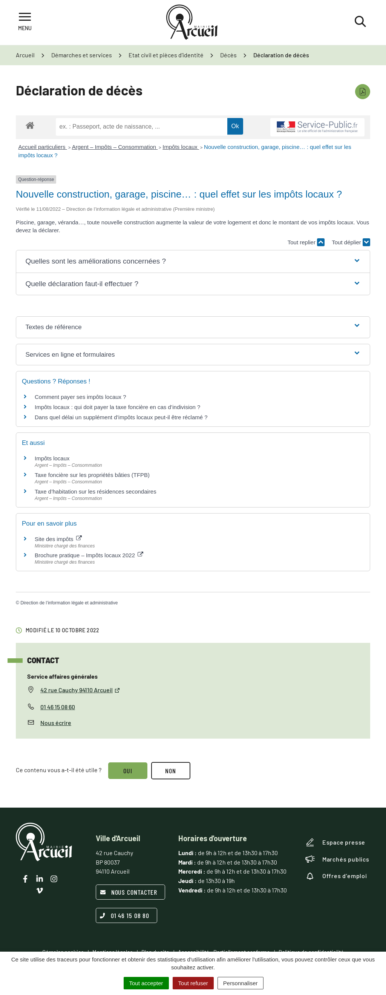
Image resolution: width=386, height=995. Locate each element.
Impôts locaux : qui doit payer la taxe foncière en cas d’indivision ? (117, 407)
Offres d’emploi (336, 876)
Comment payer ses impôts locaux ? (80, 397)
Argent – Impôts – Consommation (115, 147)
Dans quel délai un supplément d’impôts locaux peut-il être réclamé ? (121, 417)
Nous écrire (55, 722)
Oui (127, 771)
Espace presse (335, 842)
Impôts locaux (180, 147)
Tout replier (306, 242)
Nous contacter (129, 892)
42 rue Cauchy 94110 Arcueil (80, 689)
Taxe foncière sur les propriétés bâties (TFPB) (92, 475)
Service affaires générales (62, 676)
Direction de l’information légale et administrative (69, 603)
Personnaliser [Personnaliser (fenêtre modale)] (240, 983)
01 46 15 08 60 (57, 706)
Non (170, 771)
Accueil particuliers (42, 147)
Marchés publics (337, 859)
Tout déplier (351, 242)
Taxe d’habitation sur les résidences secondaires (95, 491)
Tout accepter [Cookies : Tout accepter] (146, 983)
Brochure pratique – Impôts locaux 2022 (89, 555)
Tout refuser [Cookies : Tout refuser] (193, 983)
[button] (193, 261)
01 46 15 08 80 (125, 915)
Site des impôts (58, 539)
